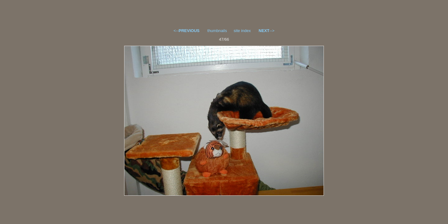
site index (242, 30)
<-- (186, 30)
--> (266, 30)
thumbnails (217, 30)
